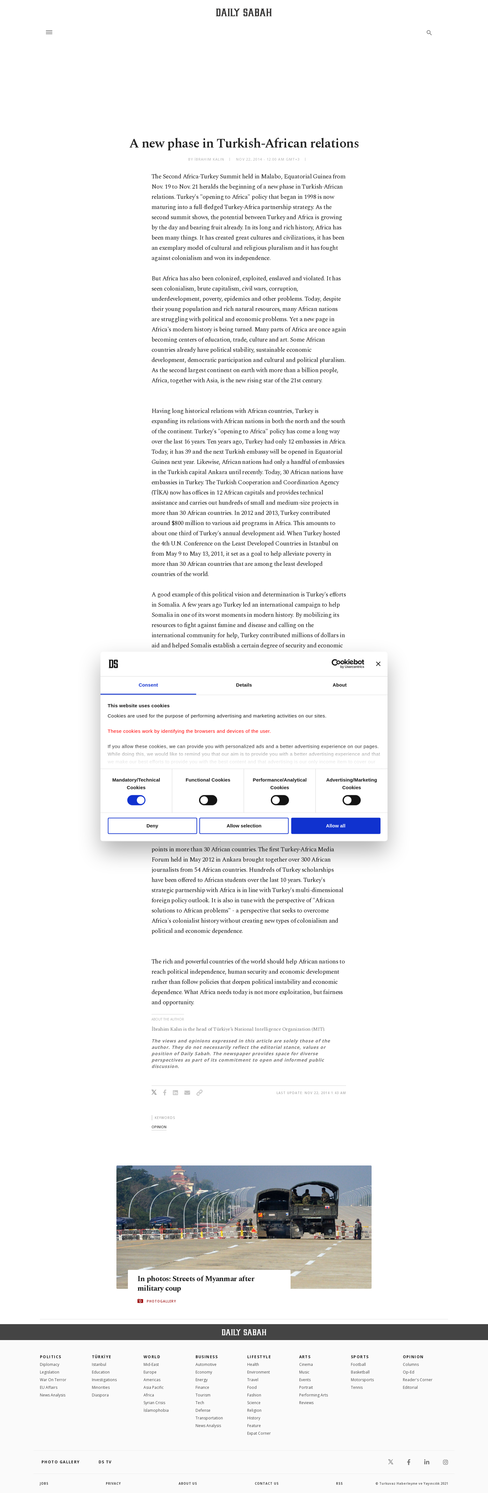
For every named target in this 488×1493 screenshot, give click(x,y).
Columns (411, 1364)
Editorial (410, 1387)
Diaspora (100, 1395)
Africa (149, 1395)
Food (252, 1387)
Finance (202, 1387)
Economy (204, 1372)
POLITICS (51, 1357)
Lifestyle (259, 1357)
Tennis (357, 1387)
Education (101, 1372)
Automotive (206, 1364)
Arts (305, 1357)
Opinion (413, 1357)
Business (207, 1357)
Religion (254, 1410)
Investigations (104, 1379)
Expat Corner (259, 1433)
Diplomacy (49, 1364)
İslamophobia (156, 1410)
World (152, 1357)
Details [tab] (244, 685)
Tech (200, 1402)
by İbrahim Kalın (206, 159)
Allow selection (243, 825)
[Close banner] (378, 664)
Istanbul (99, 1364)
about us (188, 1483)
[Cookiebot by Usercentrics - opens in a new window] (336, 664)
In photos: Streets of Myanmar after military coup (198, 1284)
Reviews (306, 1402)
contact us (267, 1483)
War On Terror (53, 1379)
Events (305, 1379)
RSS (339, 1483)
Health (253, 1364)
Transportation (209, 1418)
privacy (114, 1483)
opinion (159, 1126)
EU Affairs (48, 1387)
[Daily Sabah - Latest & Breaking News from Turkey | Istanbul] (244, 12)
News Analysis (52, 1395)
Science (254, 1402)
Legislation (49, 1372)
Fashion (254, 1395)
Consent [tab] (148, 685)
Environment (258, 1372)
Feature (254, 1425)
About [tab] (340, 685)
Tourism (203, 1395)
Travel (252, 1379)
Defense (203, 1410)
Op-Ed (408, 1372)
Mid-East (151, 1364)
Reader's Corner (418, 1379)
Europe (150, 1372)
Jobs (44, 1483)
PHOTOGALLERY (161, 1301)
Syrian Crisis (154, 1402)
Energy (202, 1379)
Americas (152, 1379)
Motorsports (362, 1379)
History (253, 1418)
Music (304, 1372)
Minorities (101, 1387)
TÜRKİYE (102, 1357)
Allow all (335, 825)
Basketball (360, 1372)
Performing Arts (313, 1395)
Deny (152, 825)
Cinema (306, 1364)
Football (358, 1364)
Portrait (306, 1387)
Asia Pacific (154, 1387)
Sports (360, 1357)
